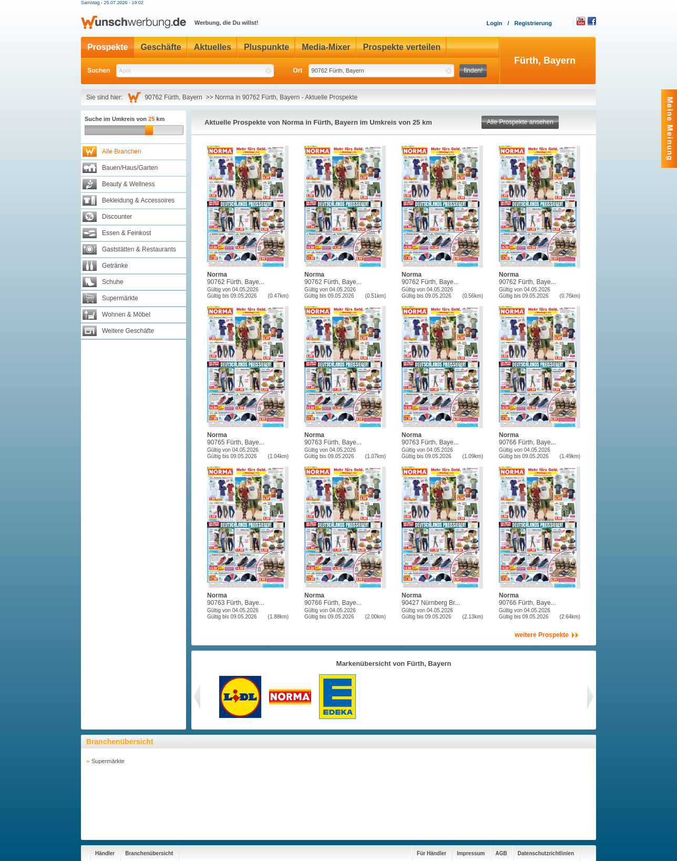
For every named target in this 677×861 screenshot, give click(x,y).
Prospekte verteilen (402, 47)
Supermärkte (120, 298)
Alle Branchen (121, 151)
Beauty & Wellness (128, 184)
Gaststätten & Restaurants (139, 249)
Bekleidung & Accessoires (138, 200)
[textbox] (195, 70)
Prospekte (107, 47)
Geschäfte (160, 47)
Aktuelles (212, 47)
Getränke (115, 265)
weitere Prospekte (542, 635)
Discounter (117, 216)
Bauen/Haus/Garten (130, 167)
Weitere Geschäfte (128, 331)
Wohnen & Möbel (126, 314)
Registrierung (533, 23)
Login (494, 23)
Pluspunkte (266, 47)
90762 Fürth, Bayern (175, 97)
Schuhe (113, 282)
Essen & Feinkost (126, 233)
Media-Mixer (326, 47)
